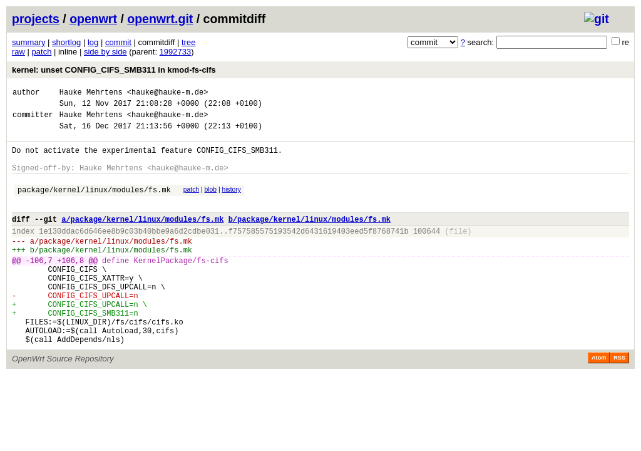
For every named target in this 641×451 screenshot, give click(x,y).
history (231, 202)
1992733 (176, 51)
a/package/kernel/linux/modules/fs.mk (142, 237)
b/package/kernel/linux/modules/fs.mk (309, 237)
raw (18, 51)
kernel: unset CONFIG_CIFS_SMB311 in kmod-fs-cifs (114, 70)
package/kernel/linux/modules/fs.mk (94, 204)
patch (42, 51)
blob (211, 202)
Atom (599, 401)
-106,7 (39, 286)
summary (28, 42)
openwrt (93, 19)
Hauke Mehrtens (91, 93)
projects (35, 19)
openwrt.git (160, 19)
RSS (619, 401)
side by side (105, 51)
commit (118, 42)
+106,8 (70, 286)
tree (188, 42)
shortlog (66, 42)
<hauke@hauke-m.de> (167, 93)
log (93, 42)
